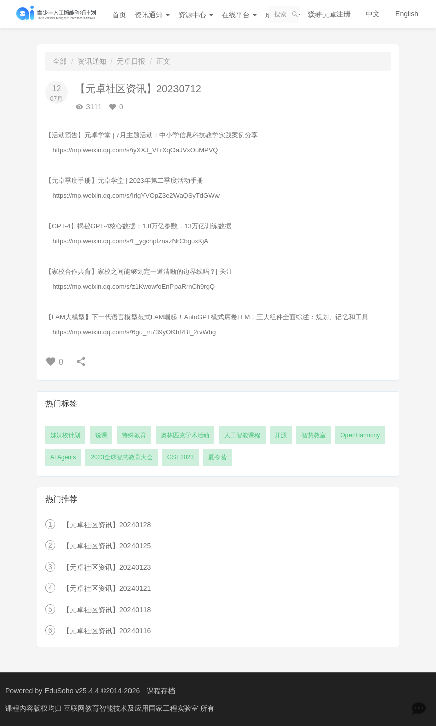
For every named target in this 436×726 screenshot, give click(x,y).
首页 (119, 15)
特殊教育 (134, 435)
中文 (373, 14)
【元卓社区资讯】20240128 (107, 525)
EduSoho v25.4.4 (72, 691)
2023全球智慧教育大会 (122, 457)
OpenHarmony (360, 435)
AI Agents (63, 457)
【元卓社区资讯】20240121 (107, 588)
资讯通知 (152, 15)
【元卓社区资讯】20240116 (107, 631)
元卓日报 (131, 61)
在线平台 (239, 15)
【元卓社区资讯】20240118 (107, 610)
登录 (314, 14)
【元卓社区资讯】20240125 (107, 546)
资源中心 (195, 15)
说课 (101, 435)
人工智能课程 (242, 435)
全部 (60, 61)
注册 (343, 14)
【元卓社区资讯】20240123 (107, 567)
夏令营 (217, 457)
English (406, 14)
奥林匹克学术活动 (185, 435)
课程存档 (161, 691)
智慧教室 (313, 435)
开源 (281, 435)
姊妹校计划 (65, 435)
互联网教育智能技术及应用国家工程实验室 (132, 708)
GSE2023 (180, 457)
